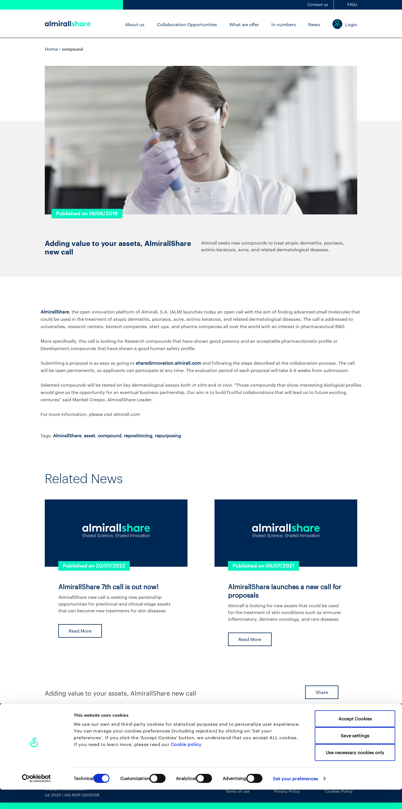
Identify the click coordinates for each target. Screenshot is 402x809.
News (314, 24)
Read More (80, 630)
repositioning (138, 435)
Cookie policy (186, 763)
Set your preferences (295, 798)
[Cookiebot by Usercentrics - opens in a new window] (36, 797)
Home (51, 48)
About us (134, 24)
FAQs (352, 4)
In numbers (283, 24)
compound (109, 435)
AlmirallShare (67, 435)
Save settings (355, 755)
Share (322, 692)
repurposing (168, 435)
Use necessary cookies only (355, 771)
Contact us (317, 4)
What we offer (244, 24)
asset (89, 435)
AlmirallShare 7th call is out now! (108, 587)
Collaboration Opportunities (187, 24)
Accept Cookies (355, 738)
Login (351, 24)
